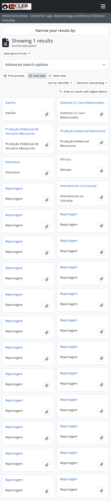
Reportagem (14, 188)
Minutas (65, 159)
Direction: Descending (91, 83)
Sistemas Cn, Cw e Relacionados (82, 103)
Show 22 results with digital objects (83, 91)
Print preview (14, 75)
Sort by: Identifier (59, 83)
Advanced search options (26, 64)
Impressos (12, 162)
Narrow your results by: (56, 30)
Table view (57, 75)
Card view (37, 75)
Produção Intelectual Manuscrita (82, 131)
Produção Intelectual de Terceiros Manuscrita (22, 131)
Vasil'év (10, 103)
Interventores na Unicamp (78, 186)
